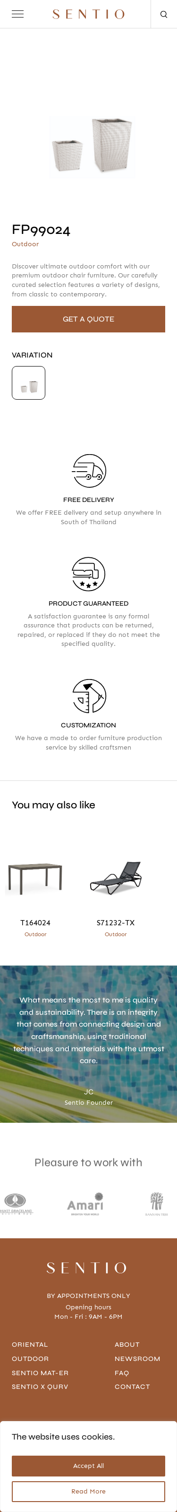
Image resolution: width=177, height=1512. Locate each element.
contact (132, 1387)
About (127, 1345)
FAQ (122, 1373)
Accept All (88, 1466)
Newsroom (137, 1359)
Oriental (30, 1345)
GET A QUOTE (88, 318)
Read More (88, 1491)
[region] (88, 1466)
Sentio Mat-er (40, 1373)
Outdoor (30, 1359)
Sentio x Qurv (40, 1387)
